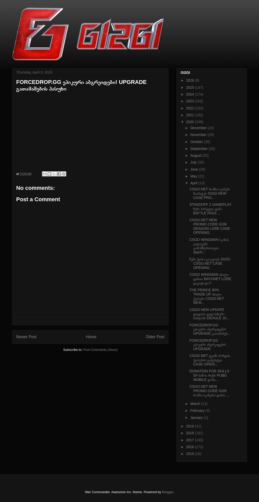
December (198, 128)
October (197, 142)
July (194, 162)
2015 (190, 454)
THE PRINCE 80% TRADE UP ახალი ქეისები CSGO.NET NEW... (206, 296)
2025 (190, 87)
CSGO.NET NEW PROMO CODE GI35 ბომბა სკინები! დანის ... (209, 390)
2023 (190, 101)
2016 (190, 447)
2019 (190, 426)
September (199, 149)
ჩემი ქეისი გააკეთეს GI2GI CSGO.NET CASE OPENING (209, 263)
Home (91, 337)
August (196, 155)
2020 (190, 122)
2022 (190, 108)
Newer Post (26, 337)
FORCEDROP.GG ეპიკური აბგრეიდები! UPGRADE (207, 344)
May (194, 176)
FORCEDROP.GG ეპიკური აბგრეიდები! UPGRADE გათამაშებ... (209, 329)
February (197, 410)
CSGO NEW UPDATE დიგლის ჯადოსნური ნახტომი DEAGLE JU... (209, 314)
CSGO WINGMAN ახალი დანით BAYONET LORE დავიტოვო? (210, 278)
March (195, 404)
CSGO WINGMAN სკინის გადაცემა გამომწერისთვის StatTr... (209, 246)
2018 (190, 433)
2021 (190, 115)
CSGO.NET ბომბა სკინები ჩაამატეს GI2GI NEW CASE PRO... (209, 193)
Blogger (167, 492)
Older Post (155, 337)
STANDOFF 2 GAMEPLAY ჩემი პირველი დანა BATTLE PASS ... (210, 208)
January (197, 418)
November (198, 135)
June (194, 169)
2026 (190, 80)
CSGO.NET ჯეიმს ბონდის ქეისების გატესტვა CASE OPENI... (209, 360)
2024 (190, 94)
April (194, 183)
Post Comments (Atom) (100, 350)
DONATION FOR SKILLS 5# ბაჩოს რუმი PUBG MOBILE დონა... (209, 375)
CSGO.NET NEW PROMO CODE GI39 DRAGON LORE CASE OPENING (209, 226)
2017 (190, 440)
